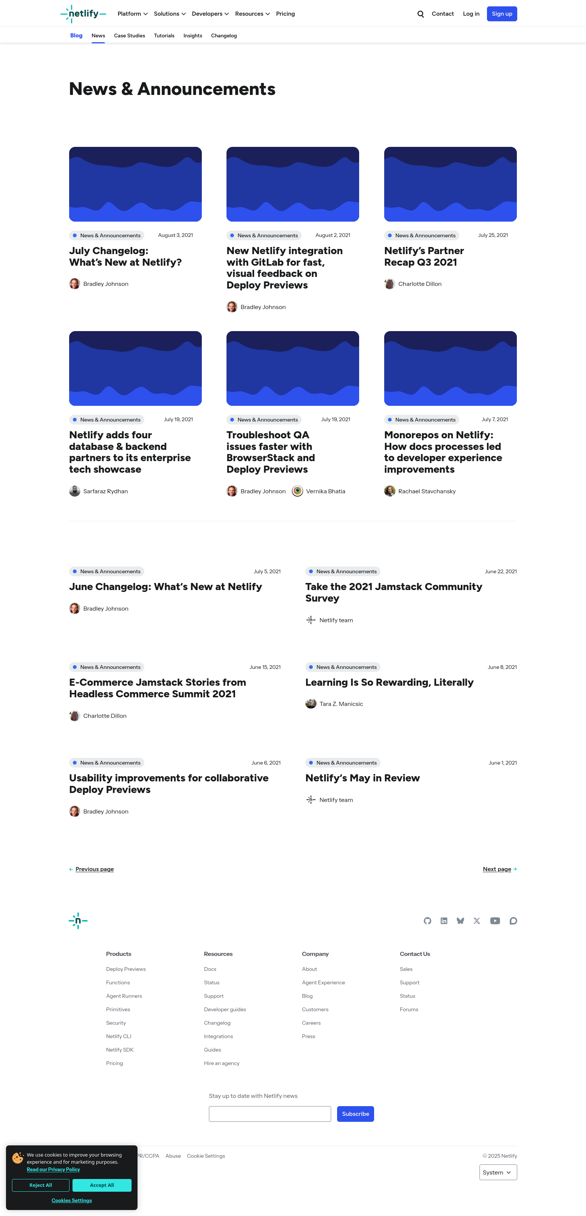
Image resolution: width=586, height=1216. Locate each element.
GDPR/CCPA (144, 1155)
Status (211, 982)
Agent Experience (323, 982)
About (309, 969)
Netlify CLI (118, 1036)
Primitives (118, 1009)
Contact (443, 13)
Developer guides (225, 1009)
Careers (311, 1022)
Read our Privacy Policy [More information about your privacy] (53, 1169)
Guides (212, 1049)
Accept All (102, 1185)
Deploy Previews (126, 969)
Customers (315, 1009)
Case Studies (129, 36)
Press (308, 1036)
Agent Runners (124, 996)
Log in (471, 13)
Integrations (218, 1036)
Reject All (41, 1185)
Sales (406, 969)
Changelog (224, 36)
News (98, 36)
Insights (192, 36)
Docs (210, 969)
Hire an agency (222, 1063)
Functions (118, 982)
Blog (76, 35)
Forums (409, 1009)
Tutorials (164, 36)
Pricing (285, 13)
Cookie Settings (206, 1155)
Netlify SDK (120, 1049)
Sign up (502, 13)
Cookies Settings (72, 1200)
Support (214, 996)
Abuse (173, 1155)
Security (116, 1022)
